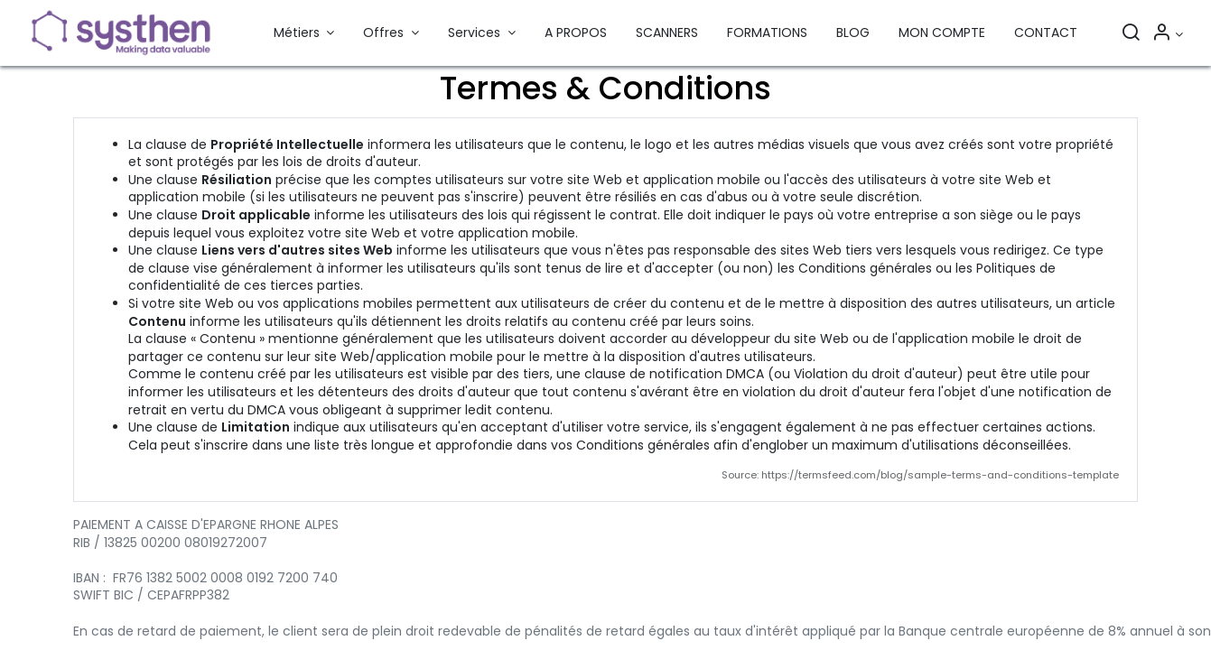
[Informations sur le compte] (1167, 34)
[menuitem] (575, 33)
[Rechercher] (1131, 34)
